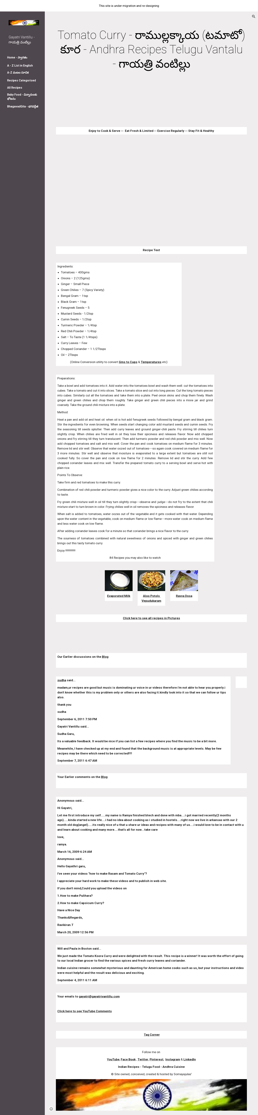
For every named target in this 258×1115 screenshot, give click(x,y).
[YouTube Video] (135, 179)
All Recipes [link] (14, 87)
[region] (129, 5)
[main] (151, 49)
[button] (253, 16)
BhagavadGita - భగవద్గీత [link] (22, 106)
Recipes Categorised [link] (21, 80)
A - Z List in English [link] (20, 65)
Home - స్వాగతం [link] (17, 57)
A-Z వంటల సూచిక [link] (18, 72)
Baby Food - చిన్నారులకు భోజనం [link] (22, 96)
